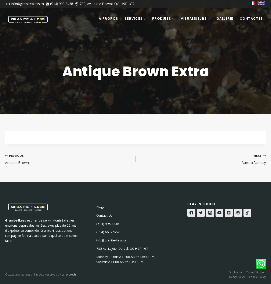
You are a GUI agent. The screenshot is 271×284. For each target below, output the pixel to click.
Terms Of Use (255, 272)
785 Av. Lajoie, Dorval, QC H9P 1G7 (122, 248)
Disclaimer (235, 272)
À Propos (108, 18)
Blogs (100, 207)
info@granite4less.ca (111, 240)
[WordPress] (238, 213)
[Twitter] (201, 213)
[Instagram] (210, 213)
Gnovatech (69, 274)
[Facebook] (191, 213)
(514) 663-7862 (108, 232)
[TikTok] (247, 213)
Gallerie (224, 18)
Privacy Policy (236, 277)
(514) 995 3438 (107, 224)
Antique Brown (68, 159)
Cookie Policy (257, 277)
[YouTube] (220, 213)
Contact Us (104, 215)
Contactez (251, 18)
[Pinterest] (229, 213)
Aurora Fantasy (202, 159)
